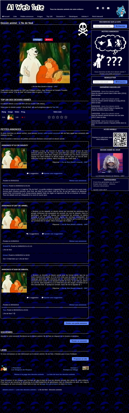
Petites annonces (27, 16)
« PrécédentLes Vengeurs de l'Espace (21, 369)
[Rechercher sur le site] (103, 26)
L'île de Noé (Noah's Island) (74, 162)
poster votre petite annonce (49, 133)
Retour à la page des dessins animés (29, 374)
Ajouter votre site (100, 190)
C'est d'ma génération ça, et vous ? (106, 182)
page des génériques (49, 384)
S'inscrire (121, 82)
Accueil (5, 16)
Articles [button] (84, 16)
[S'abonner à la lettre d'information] (103, 82)
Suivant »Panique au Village (70, 369)
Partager (37, 40)
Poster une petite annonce (76, 323)
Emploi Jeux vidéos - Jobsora (104, 184)
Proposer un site (80, 359)
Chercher (120, 26)
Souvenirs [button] (60, 16)
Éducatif (47, 92)
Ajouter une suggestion (52, 173)
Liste (15, 16)
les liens (68, 384)
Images (40, 16)
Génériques (73, 16)
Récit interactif (97, 16)
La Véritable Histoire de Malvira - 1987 (110, 165)
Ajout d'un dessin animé (110, 91)
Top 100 (49, 16)
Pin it (48, 40)
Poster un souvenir (79, 341)
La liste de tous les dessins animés (61, 374)
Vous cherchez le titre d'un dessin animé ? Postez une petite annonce (110, 54)
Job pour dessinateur (101, 186)
